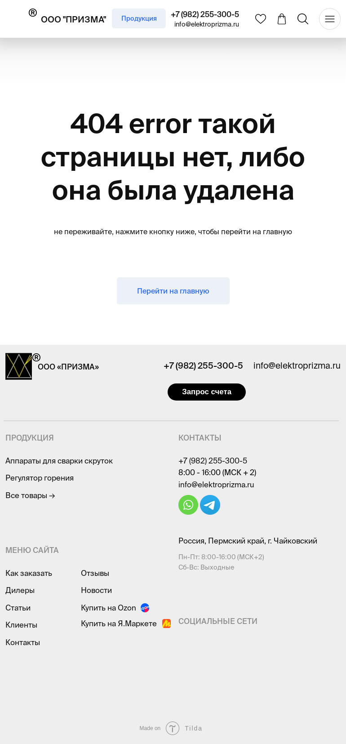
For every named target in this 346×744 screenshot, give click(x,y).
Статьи (18, 607)
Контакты (22, 642)
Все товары (30, 495)
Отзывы (95, 573)
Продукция (139, 18)
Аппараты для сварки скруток (59, 460)
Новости (96, 590)
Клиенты (21, 624)
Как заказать (28, 573)
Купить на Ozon (108, 607)
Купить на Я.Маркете (119, 623)
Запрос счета (206, 392)
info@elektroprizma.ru (206, 24)
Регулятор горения (39, 477)
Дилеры (20, 590)
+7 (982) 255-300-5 (205, 14)
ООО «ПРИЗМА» (68, 366)
